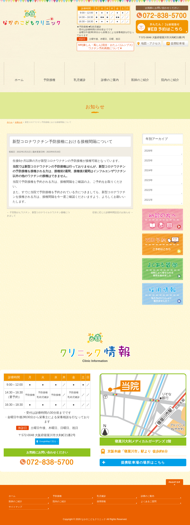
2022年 (148, 189)
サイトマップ (15, 507)
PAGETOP (174, 482)
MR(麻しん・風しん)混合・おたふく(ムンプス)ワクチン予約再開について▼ (105, 46)
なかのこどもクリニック (93, 519)
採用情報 (101, 501)
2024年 (148, 170)
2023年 (148, 180)
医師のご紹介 (15, 501)
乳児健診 (101, 496)
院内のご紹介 (59, 501)
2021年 (148, 199)
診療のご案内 (147, 496)
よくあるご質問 (148, 501)
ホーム (12, 496)
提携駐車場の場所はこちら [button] (133, 462)
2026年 (148, 150)
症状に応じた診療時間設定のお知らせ (112, 212)
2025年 (148, 160)
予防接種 (57, 496)
